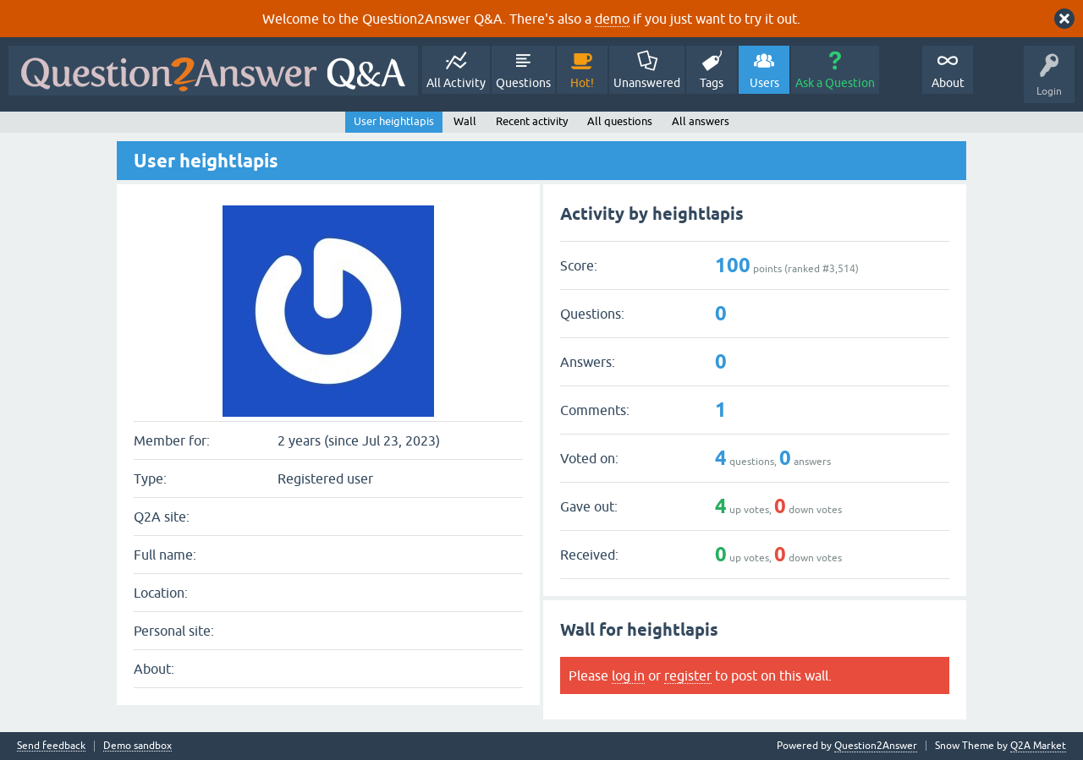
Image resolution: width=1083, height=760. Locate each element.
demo (612, 18)
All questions (619, 121)
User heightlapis (394, 121)
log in (628, 675)
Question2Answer (875, 746)
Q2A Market (1038, 746)
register (688, 675)
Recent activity (532, 121)
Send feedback (51, 746)
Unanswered (646, 83)
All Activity (456, 83)
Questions (523, 83)
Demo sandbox (137, 746)
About (948, 83)
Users (764, 83)
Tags (711, 83)
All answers (700, 121)
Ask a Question (835, 83)
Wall (465, 121)
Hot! (582, 83)
